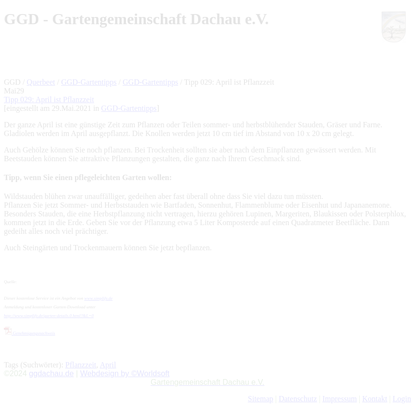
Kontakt (374, 399)
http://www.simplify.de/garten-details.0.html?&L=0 (48, 315)
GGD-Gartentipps (89, 82)
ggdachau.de (51, 373)
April (108, 365)
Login (402, 399)
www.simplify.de (98, 298)
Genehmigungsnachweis (29, 333)
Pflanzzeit (80, 365)
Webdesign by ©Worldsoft (124, 373)
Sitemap (260, 399)
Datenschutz (297, 399)
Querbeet (41, 82)
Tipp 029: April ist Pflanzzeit (49, 99)
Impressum (340, 399)
